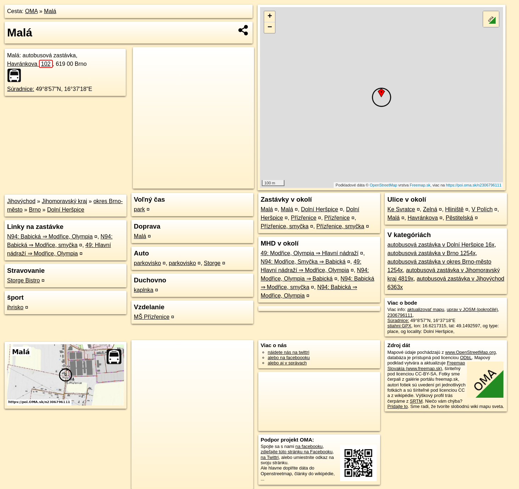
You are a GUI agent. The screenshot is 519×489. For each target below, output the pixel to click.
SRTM (416, 401)
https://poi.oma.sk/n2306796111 (474, 185)
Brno (35, 210)
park (139, 209)
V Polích (482, 209)
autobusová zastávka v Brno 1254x (431, 253)
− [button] (269, 27)
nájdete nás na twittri (288, 352)
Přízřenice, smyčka (285, 226)
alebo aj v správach (287, 363)
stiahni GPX (399, 325)
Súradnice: (20, 89)
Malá (50, 11)
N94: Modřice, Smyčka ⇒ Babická (303, 262)
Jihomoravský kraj (64, 201)
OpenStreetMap (383, 185)
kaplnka (143, 290)
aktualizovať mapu (425, 309)
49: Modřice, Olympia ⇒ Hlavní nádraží (310, 253)
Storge (212, 263)
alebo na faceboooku (289, 357)
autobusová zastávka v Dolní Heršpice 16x (440, 245)
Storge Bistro (23, 280)
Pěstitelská (459, 218)
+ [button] (269, 16)
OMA (31, 11)
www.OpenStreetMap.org (470, 352)
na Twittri (270, 457)
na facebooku (309, 446)
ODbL (466, 357)
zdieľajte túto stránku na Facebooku (297, 451)
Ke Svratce (401, 209)
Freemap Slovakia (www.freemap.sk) (426, 365)
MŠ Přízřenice (151, 317)
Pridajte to (397, 406)
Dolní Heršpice (65, 210)
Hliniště (454, 209)
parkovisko (147, 263)
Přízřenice (303, 218)
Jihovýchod (21, 201)
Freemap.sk (420, 185)
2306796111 (399, 315)
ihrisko (15, 307)
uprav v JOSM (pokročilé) (472, 309)
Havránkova (30, 64)
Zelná (430, 209)
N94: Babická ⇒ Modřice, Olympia (50, 237)
